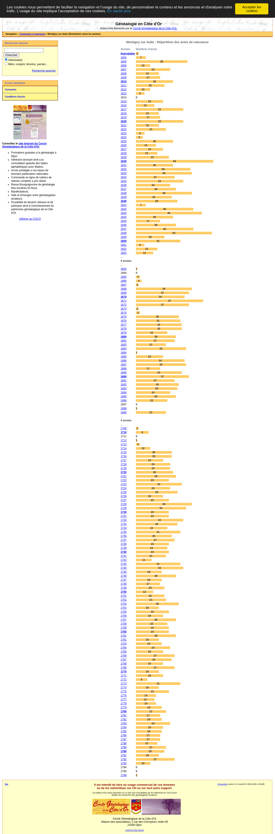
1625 (124, 141)
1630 (124, 161)
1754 (124, 607)
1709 (124, 428)
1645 (124, 221)
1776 (124, 695)
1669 (124, 292)
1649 (124, 237)
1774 (124, 687)
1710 (124, 432)
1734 (124, 528)
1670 (124, 296)
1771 (124, 675)
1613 (124, 93)
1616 (124, 105)
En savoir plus (119, 11)
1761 (124, 635)
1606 (124, 65)
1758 (124, 623)
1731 (124, 516)
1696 (124, 400)
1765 (124, 651)
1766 (124, 655)
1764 (124, 647)
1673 (124, 308)
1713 (124, 444)
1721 (124, 476)
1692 (124, 384)
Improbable (128, 53)
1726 (124, 496)
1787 (124, 739)
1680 (124, 336)
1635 (124, 181)
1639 (124, 197)
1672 (124, 304)
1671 (124, 300)
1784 (124, 727)
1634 (124, 177)
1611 (124, 85)
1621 (124, 125)
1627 (124, 149)
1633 (124, 173)
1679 (124, 332)
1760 (124, 631)
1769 (124, 667)
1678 (124, 328)
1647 (124, 229)
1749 (124, 587)
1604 (124, 57)
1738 (124, 544)
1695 (124, 396)
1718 (124, 464)
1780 (124, 711)
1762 (124, 639)
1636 (124, 185)
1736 (124, 536)
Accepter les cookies (251, 9)
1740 (124, 552)
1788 (124, 743)
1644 (124, 217)
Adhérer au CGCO (30, 218)
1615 (124, 101)
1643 (124, 213)
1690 (124, 376)
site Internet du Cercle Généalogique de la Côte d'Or (24, 145)
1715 (124, 452)
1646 (124, 225)
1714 (124, 448)
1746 (124, 575)
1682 (124, 344)
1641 (124, 205)
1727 (124, 500)
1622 (124, 129)
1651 (124, 245)
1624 (124, 137)
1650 (124, 241)
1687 (124, 364)
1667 (124, 284)
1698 (124, 408)
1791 (124, 755)
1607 (124, 69)
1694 (124, 392)
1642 (124, 209)
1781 (124, 715)
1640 (124, 201)
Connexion (10, 89)
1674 (124, 312)
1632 (124, 169)
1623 (124, 133)
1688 (124, 368)
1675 (124, 316)
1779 (124, 707)
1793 (124, 763)
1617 (124, 109)
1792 (124, 759)
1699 (124, 412)
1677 (124, 324)
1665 (124, 276)
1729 (124, 508)
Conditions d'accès (15, 96)
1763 (124, 643)
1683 (124, 348)
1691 (124, 380)
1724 (124, 488)
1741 (124, 556)
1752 (124, 599)
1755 (124, 611)
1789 (124, 747)
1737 (124, 540)
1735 (124, 532)
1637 (124, 189)
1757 (124, 619)
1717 (124, 460)
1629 (124, 157)
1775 (124, 691)
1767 (124, 659)
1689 (124, 372)
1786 (124, 735)
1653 (124, 253)
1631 (124, 165)
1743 (124, 564)
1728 (124, 504)
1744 (124, 568)
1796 (124, 775)
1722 (124, 480)
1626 (124, 145)
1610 (124, 81)
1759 (124, 627)
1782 (124, 719)
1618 (124, 113)
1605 (124, 61)
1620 (124, 121)
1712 (124, 440)
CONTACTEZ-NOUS (134, 830)
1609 (124, 77)
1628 (124, 153)
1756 (124, 615)
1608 (124, 73)
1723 (124, 484)
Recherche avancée (44, 70)
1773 (124, 683)
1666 (124, 280)
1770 (124, 671)
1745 (124, 571)
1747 (124, 579)
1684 (124, 352)
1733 (124, 524)
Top (6, 784)
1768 (124, 663)
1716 (124, 456)
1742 (124, 560)
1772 (124, 679)
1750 (124, 591)
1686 (124, 360)
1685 (124, 356)
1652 (124, 249)
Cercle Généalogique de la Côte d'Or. (155, 28)
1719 (124, 468)
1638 (124, 193)
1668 (124, 288)
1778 (124, 703)
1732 (124, 520)
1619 (124, 117)
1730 (124, 512)
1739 (124, 548)
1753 (124, 603)
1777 (124, 699)
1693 (124, 388)
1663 (124, 268)
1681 (124, 340)
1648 (124, 233)
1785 (124, 731)
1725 (124, 492)
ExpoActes (222, 784)
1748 (124, 583)
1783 (124, 723)
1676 (124, 320)
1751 (124, 595)
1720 (124, 472)
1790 (124, 751)
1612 (124, 89)
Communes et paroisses (32, 34)
